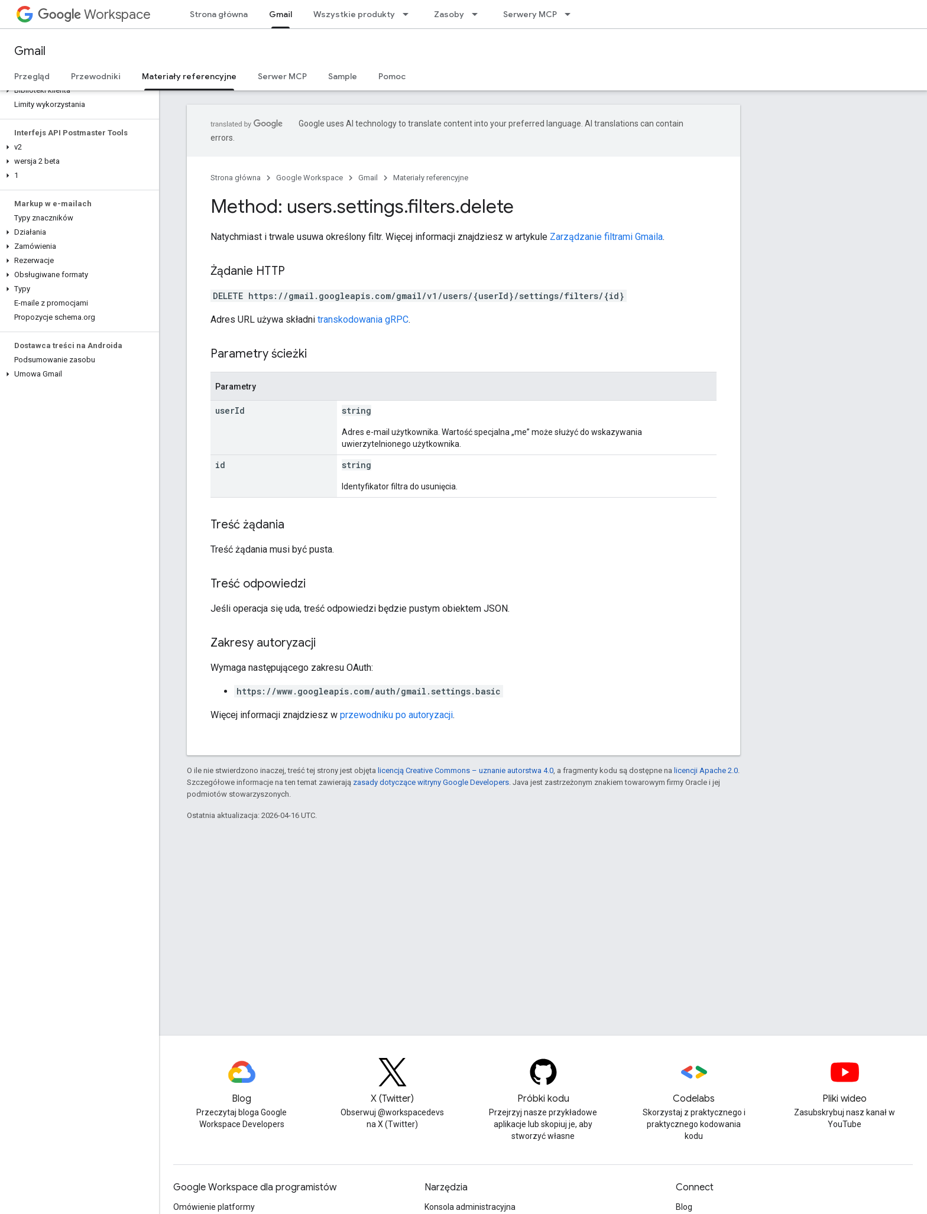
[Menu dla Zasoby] (478, 14)
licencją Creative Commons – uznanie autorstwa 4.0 (465, 770)
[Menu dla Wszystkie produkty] (409, 14)
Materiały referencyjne (430, 177)
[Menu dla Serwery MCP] (571, 14)
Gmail (30, 51)
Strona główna (219, 14)
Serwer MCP (282, 76)
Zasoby (449, 14)
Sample (342, 76)
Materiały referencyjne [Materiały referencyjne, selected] (189, 76)
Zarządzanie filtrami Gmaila (606, 236)
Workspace (94, 14)
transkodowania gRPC (363, 319)
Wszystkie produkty (354, 14)
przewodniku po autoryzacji (396, 714)
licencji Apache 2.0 (706, 770)
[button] (77, 90)
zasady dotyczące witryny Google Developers (431, 782)
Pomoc (392, 76)
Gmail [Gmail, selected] (280, 14)
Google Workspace (309, 177)
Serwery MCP (530, 14)
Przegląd (32, 76)
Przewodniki (96, 76)
